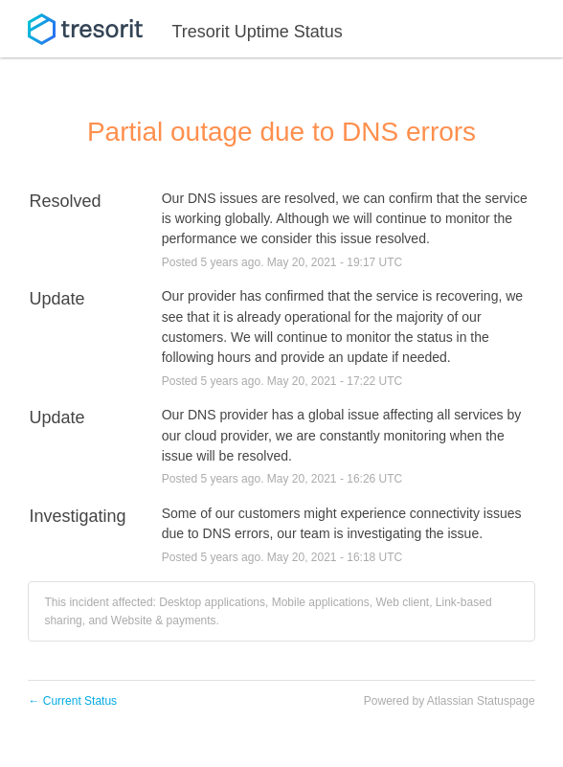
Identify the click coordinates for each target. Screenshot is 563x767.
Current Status (72, 701)
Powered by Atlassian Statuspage (449, 701)
